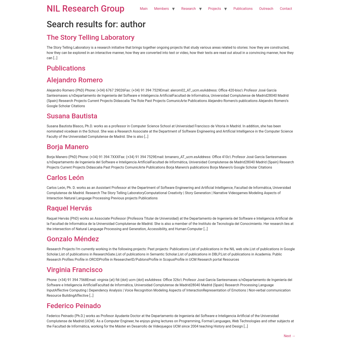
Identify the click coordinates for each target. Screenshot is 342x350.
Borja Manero (68, 147)
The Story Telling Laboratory (91, 37)
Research (188, 9)
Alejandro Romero (75, 80)
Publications (243, 9)
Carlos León (65, 177)
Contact (286, 9)
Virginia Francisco (75, 270)
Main (143, 9)
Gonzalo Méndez (73, 239)
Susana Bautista (72, 116)
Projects (214, 9)
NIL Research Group (86, 8)
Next (289, 336)
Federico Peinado (74, 306)
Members (161, 9)
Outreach (266, 9)
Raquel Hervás (69, 208)
